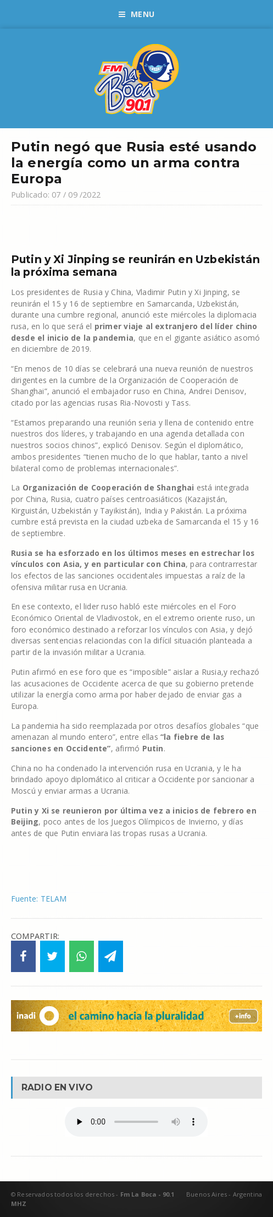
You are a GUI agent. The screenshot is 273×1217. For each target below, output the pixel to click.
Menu (136, 14)
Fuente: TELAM (39, 898)
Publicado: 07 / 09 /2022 (56, 194)
